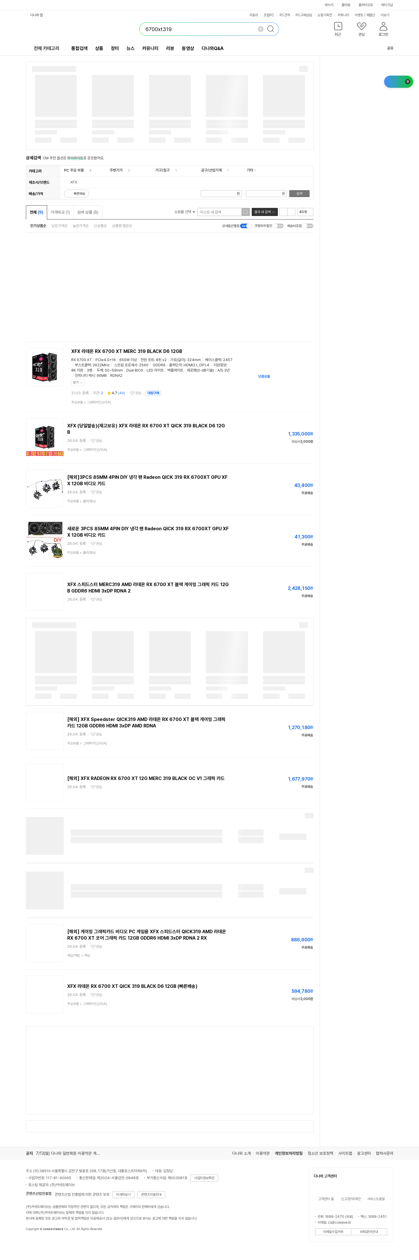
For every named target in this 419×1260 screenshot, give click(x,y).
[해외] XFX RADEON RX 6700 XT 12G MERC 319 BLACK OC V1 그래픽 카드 (146, 778)
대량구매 (153, 393)
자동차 (253, 15)
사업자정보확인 (204, 1178)
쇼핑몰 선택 (184, 212)
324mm (194, 360)
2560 (143, 365)
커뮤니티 (343, 15)
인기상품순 (38, 226)
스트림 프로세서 (125, 365)
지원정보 (220, 365)
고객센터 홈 (326, 1199)
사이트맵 (345, 1153)
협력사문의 (384, 1153)
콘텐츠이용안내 (151, 1195)
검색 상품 (87, 212)
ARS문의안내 (369, 1232)
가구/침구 (162, 170)
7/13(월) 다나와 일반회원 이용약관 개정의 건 (72, 1153)
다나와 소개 (241, 1153)
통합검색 (79, 48)
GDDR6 (159, 365)
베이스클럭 (213, 360)
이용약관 (263, 1153)
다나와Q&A (212, 48)
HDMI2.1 (191, 365)
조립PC (269, 15)
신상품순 (100, 226)
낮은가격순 (60, 226)
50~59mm (114, 370)
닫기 (76, 382)
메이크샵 (387, 5)
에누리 (329, 5)
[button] (338, 30)
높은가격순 (81, 226)
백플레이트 (175, 370)
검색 (299, 194)
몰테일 (346, 5)
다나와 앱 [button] (36, 15)
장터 (115, 48)
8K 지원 (77, 370)
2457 (227, 360)
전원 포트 (147, 360)
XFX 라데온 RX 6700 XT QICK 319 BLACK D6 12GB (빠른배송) (132, 986)
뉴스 (131, 48)
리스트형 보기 (283, 212)
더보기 (387, 15)
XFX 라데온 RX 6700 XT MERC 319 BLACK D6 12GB (126, 351)
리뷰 (170, 48)
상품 (99, 48)
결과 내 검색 (262, 212)
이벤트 (359, 15)
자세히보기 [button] (123, 1195)
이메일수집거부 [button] (333, 1232)
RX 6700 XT (81, 360)
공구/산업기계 (211, 170)
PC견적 (285, 15)
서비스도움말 (376, 1199)
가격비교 (60, 212)
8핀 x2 (161, 360)
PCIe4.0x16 (105, 360)
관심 (138, 393)
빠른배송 (79, 194)
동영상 (188, 48)
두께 (100, 370)
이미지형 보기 (291, 212)
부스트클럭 (83, 365)
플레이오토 (365, 5)
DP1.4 (204, 365)
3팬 (89, 370)
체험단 (370, 15)
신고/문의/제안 (351, 1199)
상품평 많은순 (122, 226)
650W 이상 (128, 360)
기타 (250, 170)
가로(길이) (177, 360)
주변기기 (116, 170)
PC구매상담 (304, 15)
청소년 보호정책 (320, 1153)
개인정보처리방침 (289, 1153)
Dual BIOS (134, 370)
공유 (386, 48)
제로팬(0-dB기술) (200, 370)
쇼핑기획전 (324, 15)
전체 (36, 212)
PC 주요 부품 (74, 170)
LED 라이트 (155, 370)
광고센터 (364, 1153)
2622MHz (101, 365)
